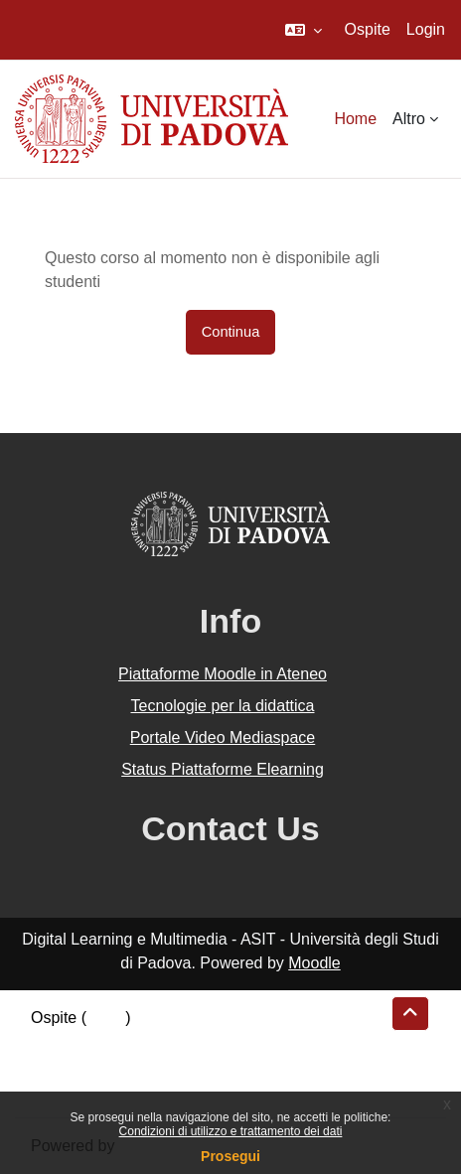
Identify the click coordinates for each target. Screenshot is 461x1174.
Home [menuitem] (355, 118)
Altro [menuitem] (408, 118)
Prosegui (230, 1156)
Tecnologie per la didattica (222, 705)
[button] (303, 30)
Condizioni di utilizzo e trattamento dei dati (231, 1131)
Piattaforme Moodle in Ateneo (222, 673)
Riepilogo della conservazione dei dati (164, 1041)
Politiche (60, 1065)
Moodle (314, 962)
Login (425, 29)
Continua (231, 332)
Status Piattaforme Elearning (222, 769)
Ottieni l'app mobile (98, 1089)
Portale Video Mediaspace (223, 737)
